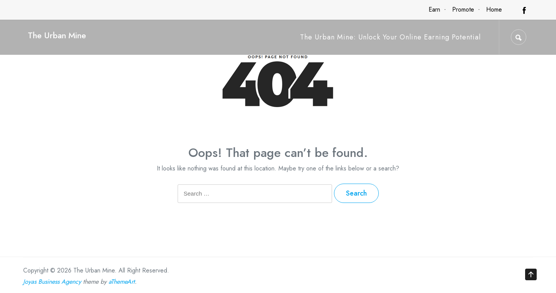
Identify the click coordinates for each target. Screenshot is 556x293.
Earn (434, 9)
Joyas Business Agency (52, 281)
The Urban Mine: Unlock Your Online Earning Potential (390, 37)
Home (494, 9)
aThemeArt (121, 281)
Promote (463, 9)
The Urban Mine (57, 35)
